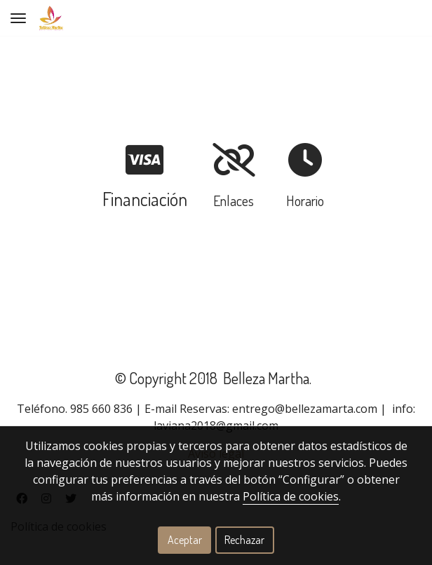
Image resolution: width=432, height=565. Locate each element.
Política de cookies (291, 496)
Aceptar (185, 540)
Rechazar (244, 540)
